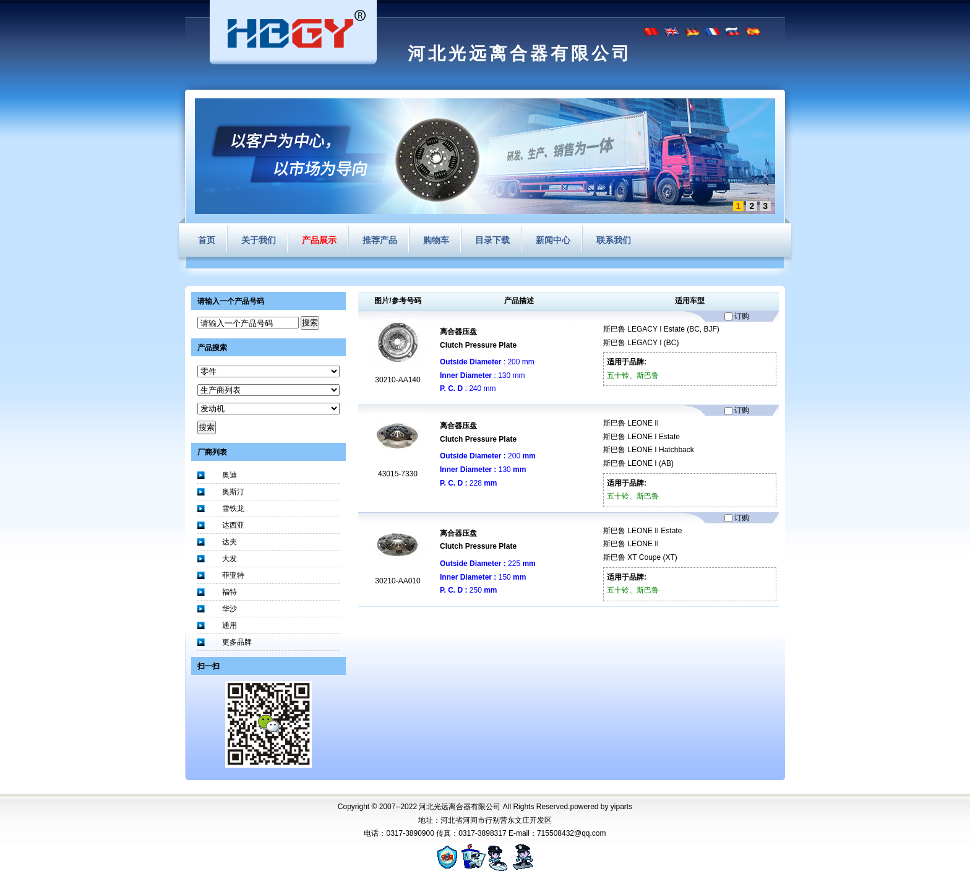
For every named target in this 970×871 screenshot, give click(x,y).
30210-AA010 (397, 581)
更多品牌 (237, 642)
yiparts (621, 806)
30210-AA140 (397, 379)
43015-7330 (398, 474)
